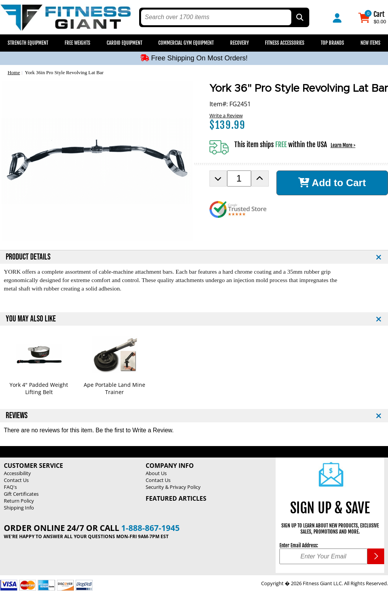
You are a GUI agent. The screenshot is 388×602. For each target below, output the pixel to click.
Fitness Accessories (284, 43)
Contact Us (16, 480)
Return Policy (19, 500)
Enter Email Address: (298, 545)
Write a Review (226, 115)
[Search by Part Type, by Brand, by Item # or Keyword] (299, 17)
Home (14, 72)
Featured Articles (176, 498)
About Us (156, 473)
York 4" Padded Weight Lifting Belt (39, 388)
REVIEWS (17, 416)
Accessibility (17, 473)
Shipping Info (19, 507)
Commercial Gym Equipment (186, 43)
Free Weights (77, 43)
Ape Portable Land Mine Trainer (114, 388)
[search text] (216, 17)
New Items (370, 43)
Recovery (239, 43)
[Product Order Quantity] (239, 178)
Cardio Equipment (124, 43)
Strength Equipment (28, 43)
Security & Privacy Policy (173, 487)
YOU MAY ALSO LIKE (31, 319)
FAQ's (10, 487)
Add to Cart (332, 182)
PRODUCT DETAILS (28, 257)
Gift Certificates (21, 493)
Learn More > (343, 145)
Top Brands (332, 43)
